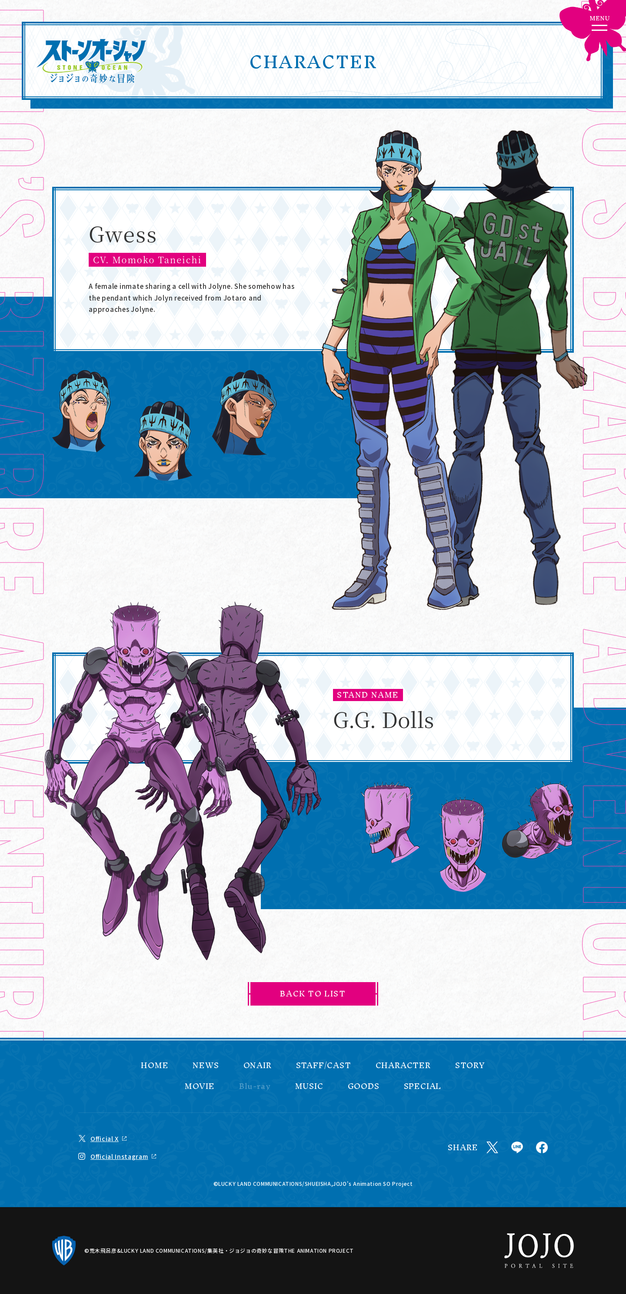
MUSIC (309, 1086)
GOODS (364, 1086)
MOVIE (200, 1086)
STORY (470, 1065)
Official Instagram (119, 1156)
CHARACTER (403, 1065)
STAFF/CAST (323, 1065)
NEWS (206, 1065)
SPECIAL (423, 1086)
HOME (154, 1065)
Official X (104, 1138)
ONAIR (257, 1065)
